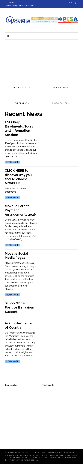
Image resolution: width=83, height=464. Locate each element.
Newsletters (60, 87)
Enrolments (22, 103)
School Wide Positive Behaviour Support (19, 307)
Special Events (21, 87)
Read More (12, 162)
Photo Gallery (60, 103)
